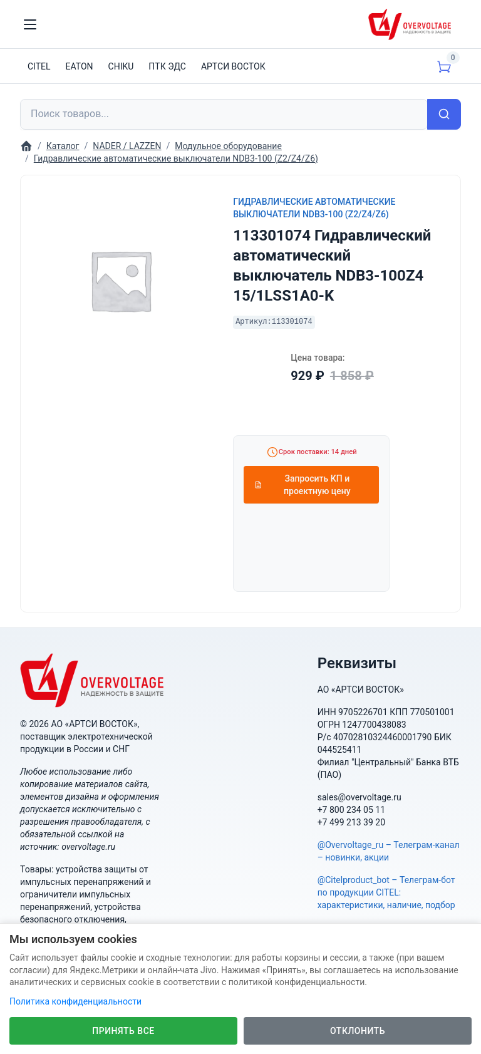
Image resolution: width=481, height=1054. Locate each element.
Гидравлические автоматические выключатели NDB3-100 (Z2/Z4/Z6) (314, 208)
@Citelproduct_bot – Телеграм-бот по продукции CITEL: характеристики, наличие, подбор (386, 892)
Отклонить (357, 1031)
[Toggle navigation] (30, 24)
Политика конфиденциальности (75, 1001)
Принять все (123, 1031)
